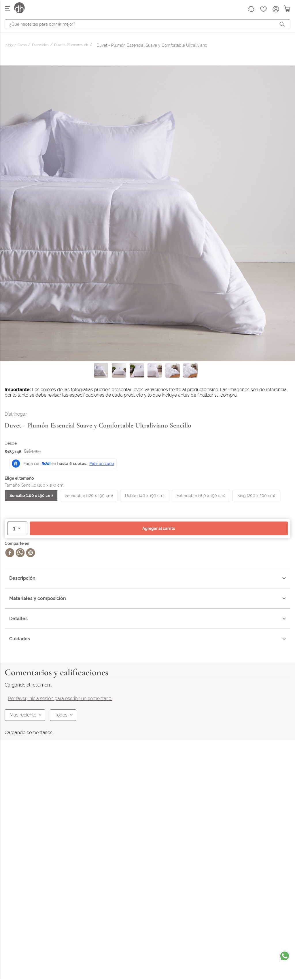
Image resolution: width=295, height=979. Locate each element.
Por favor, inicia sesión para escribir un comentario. (60, 698)
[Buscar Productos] (283, 24)
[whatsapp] (20, 553)
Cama (22, 45)
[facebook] (9, 553)
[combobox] (147, 24)
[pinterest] (30, 553)
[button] (31, 495)
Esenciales (40, 45)
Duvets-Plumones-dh (71, 45)
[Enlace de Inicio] (10, 46)
